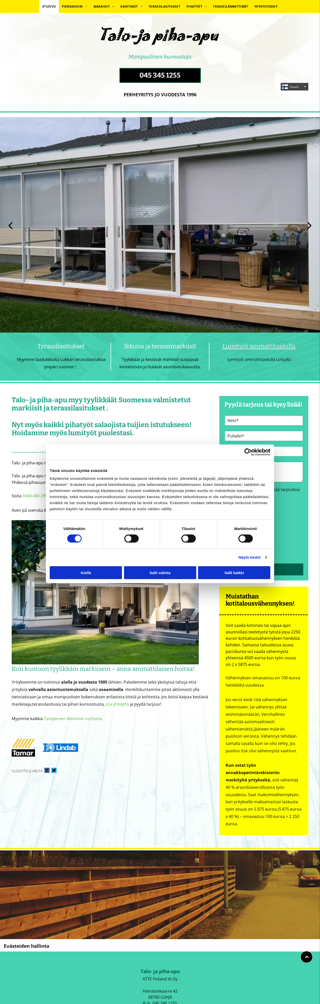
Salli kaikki (234, 572)
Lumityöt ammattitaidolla (258, 346)
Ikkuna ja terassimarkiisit (160, 346)
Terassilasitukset (61, 346)
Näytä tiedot (250, 557)
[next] (309, 225)
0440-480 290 (34, 496)
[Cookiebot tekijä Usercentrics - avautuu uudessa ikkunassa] (248, 452)
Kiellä (86, 572)
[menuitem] (49, 6)
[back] (10, 225)
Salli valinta (160, 572)
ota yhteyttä (117, 704)
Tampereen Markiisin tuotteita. (73, 718)
